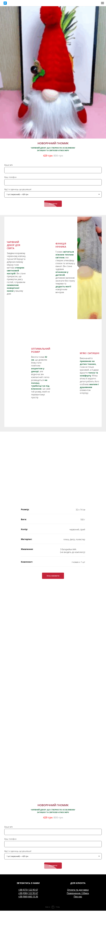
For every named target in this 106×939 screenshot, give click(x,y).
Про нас (78, 800)
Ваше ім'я (8, 165)
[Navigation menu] (102, 3)
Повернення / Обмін (78, 797)
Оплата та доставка (78, 794)
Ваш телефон (10, 177)
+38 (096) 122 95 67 (28, 797)
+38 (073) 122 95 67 (28, 794)
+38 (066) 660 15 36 (28, 800)
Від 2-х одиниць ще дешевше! (17, 189)
